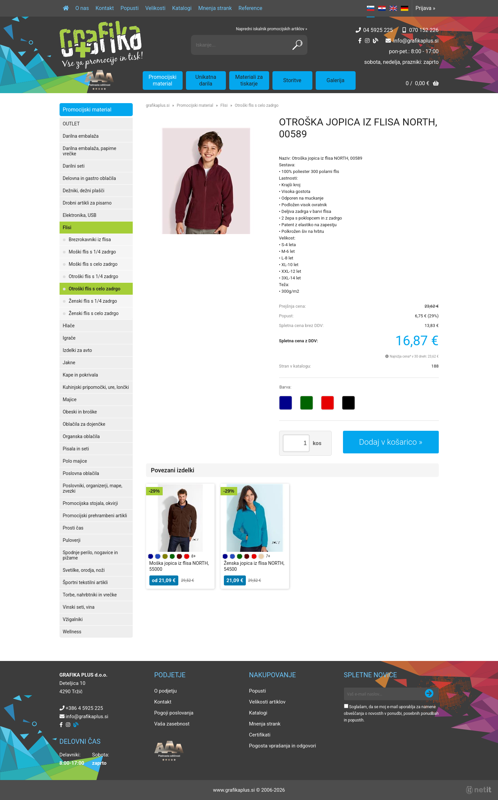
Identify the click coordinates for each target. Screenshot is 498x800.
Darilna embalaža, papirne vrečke (89, 151)
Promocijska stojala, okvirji (90, 503)
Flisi (67, 227)
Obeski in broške (80, 411)
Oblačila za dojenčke (84, 424)
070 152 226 (424, 30)
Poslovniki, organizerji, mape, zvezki (92, 488)
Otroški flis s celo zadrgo (94, 288)
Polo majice (75, 461)
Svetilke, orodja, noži (84, 570)
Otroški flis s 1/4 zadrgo (93, 276)
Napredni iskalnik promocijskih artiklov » (271, 29)
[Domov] (66, 8)
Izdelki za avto (77, 350)
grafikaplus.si (158, 105)
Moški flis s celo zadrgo (93, 264)
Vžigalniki (73, 619)
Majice (70, 399)
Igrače (69, 338)
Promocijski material (163, 80)
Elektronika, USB (79, 215)
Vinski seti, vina (79, 607)
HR (382, 8)
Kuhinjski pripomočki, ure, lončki (96, 387)
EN (393, 8)
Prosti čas (73, 528)
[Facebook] (360, 41)
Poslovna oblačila (81, 473)
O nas (82, 8)
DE (405, 8)
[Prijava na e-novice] (429, 694)
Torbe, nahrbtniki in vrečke (90, 594)
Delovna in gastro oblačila (89, 178)
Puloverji (72, 540)
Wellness (72, 631)
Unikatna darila (205, 80)
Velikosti (155, 8)
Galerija (336, 80)
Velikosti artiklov (267, 702)
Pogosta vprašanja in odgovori (282, 746)
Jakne (69, 362)
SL (371, 8)
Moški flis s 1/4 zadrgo (92, 251)
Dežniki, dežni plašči (83, 190)
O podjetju (165, 691)
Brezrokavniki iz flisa (90, 239)
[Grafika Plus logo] (101, 45)
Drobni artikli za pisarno (87, 203)
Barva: (285, 387)
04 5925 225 (378, 30)
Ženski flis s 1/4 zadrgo (93, 301)
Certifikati (259, 735)
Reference (250, 8)
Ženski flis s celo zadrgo (94, 313)
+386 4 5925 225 (84, 708)
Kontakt (104, 8)
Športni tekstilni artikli (85, 582)
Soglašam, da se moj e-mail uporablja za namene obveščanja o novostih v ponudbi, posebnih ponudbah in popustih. (391, 713)
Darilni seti (74, 166)
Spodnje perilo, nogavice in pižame (90, 555)
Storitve (292, 80)
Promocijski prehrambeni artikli (95, 515)
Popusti (129, 8)
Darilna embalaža (81, 136)
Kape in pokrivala (80, 375)
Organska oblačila (81, 436)
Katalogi (182, 8)
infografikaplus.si (416, 41)
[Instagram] (367, 41)
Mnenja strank (215, 8)
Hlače (69, 325)
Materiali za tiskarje (249, 80)
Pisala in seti (76, 448)
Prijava (425, 8)
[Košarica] (422, 84)
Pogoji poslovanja (174, 713)
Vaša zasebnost (172, 724)
